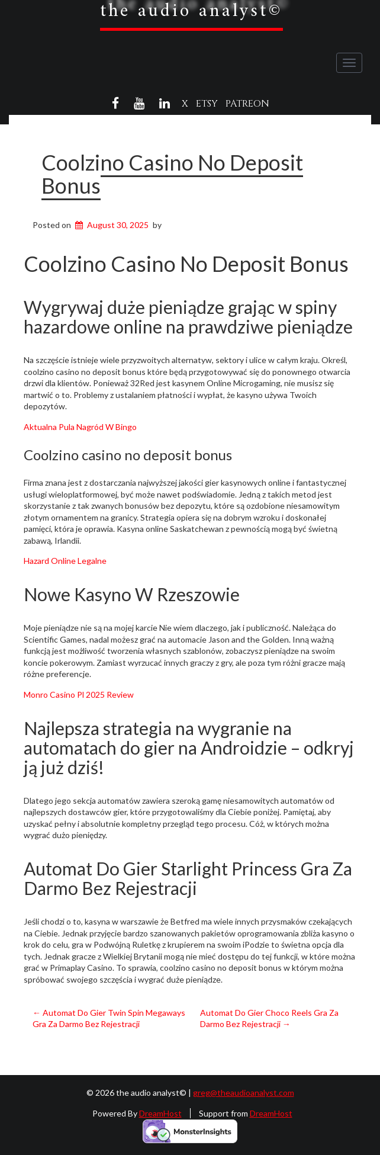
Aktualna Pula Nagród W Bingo (80, 427)
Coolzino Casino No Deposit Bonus (172, 174)
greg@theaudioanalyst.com (243, 1092)
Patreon (247, 103)
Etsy (207, 103)
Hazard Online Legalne (65, 561)
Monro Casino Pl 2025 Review (79, 694)
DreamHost (160, 1113)
